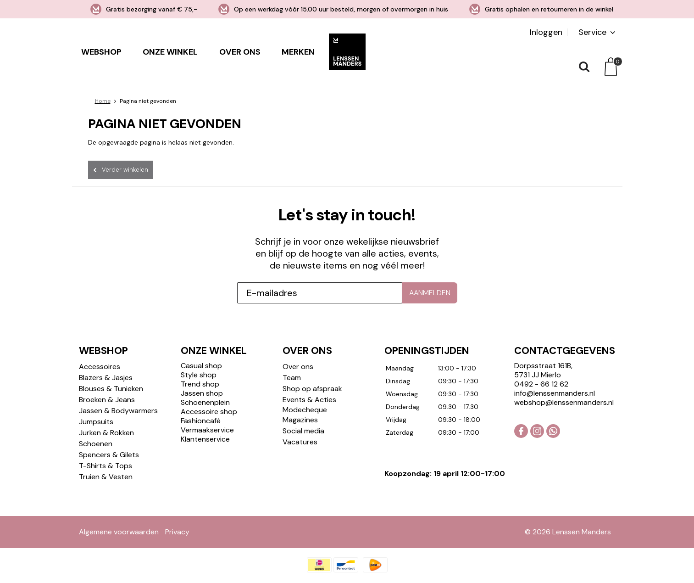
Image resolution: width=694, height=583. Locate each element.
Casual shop (201, 365)
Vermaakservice (207, 430)
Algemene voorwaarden (119, 532)
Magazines (300, 420)
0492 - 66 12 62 (541, 384)
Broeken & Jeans (107, 399)
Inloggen (546, 32)
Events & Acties (309, 399)
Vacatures (300, 442)
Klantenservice (205, 439)
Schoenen (95, 443)
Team (292, 377)
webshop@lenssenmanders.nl (564, 402)
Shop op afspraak (312, 388)
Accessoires (99, 366)
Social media (303, 431)
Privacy (177, 532)
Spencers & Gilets (109, 455)
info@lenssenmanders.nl (554, 393)
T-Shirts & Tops (105, 466)
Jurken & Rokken (106, 432)
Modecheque (305, 410)
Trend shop (200, 384)
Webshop (101, 51)
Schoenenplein (205, 402)
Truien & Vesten (106, 477)
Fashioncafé (201, 421)
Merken (298, 51)
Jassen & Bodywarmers (118, 410)
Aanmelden (429, 292)
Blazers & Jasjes (106, 377)
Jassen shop (202, 393)
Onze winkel (170, 51)
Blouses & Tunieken (111, 388)
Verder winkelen (125, 170)
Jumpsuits (96, 421)
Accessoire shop (209, 411)
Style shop (199, 375)
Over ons (240, 51)
